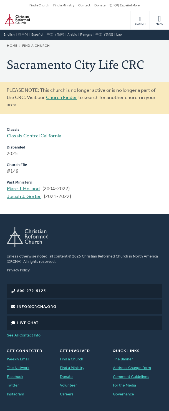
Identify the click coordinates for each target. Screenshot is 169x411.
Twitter (13, 385)
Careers (67, 394)
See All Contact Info (24, 335)
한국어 (23, 34)
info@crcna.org (36, 307)
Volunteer (68, 385)
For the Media (124, 385)
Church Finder (61, 97)
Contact (84, 5)
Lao (119, 34)
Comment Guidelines (131, 377)
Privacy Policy (18, 270)
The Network (18, 368)
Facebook (15, 377)
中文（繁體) (104, 34)
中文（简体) (55, 34)
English (9, 34)
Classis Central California (34, 136)
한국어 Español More (124, 5)
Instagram (15, 394)
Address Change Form (132, 368)
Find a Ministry (63, 5)
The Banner (123, 359)
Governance (123, 394)
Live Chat (28, 323)
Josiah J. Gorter (24, 196)
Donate (99, 5)
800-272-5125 (31, 291)
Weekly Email (18, 359)
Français (86, 34)
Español (37, 34)
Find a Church (39, 5)
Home (12, 46)
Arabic (72, 34)
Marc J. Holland (23, 189)
